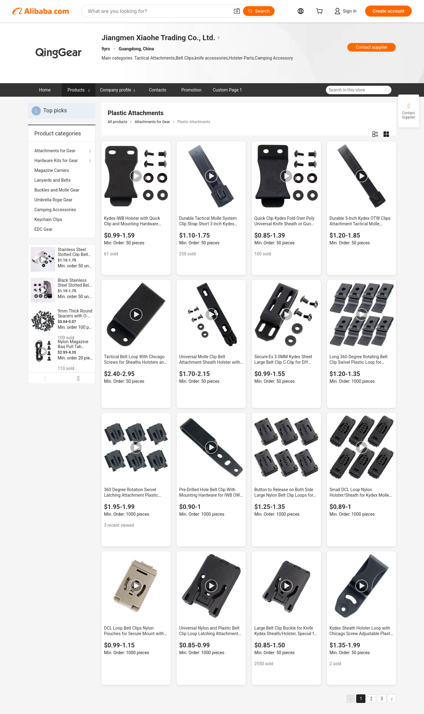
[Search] (259, 11)
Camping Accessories (55, 209)
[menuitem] (61, 170)
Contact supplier (371, 47)
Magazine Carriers (51, 170)
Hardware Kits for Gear (56, 160)
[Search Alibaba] (158, 11)
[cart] (320, 11)
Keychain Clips (48, 219)
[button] (237, 11)
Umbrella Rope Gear (53, 199)
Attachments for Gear (54, 150)
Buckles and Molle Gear (56, 190)
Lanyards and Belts (52, 180)
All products (117, 122)
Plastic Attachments (193, 122)
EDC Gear (43, 229)
